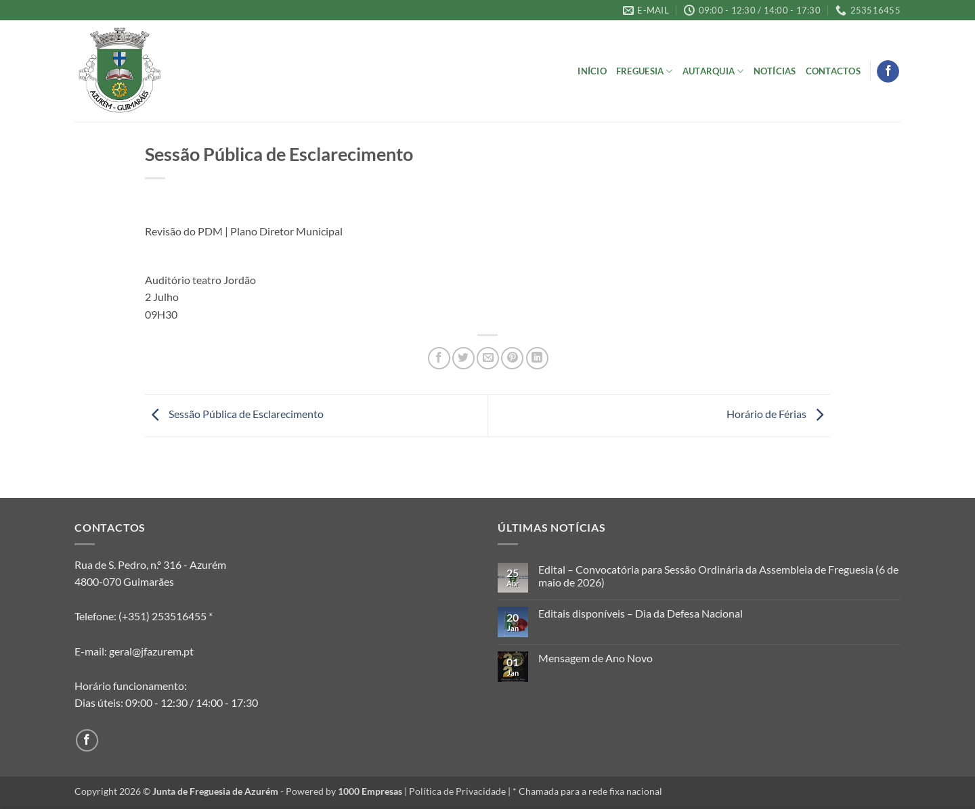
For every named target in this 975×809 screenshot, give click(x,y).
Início (592, 71)
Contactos (833, 71)
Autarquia (713, 71)
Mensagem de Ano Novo (595, 657)
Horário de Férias (778, 413)
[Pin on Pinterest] (512, 358)
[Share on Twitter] (463, 358)
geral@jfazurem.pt (151, 651)
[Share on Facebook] (439, 358)
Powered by (344, 791)
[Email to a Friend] (488, 358)
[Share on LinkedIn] (537, 358)
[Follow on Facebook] (888, 71)
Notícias (775, 71)
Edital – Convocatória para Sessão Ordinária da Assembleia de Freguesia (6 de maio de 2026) (718, 575)
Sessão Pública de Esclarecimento (234, 413)
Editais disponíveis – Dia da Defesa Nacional (640, 613)
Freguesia (644, 71)
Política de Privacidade (457, 791)
